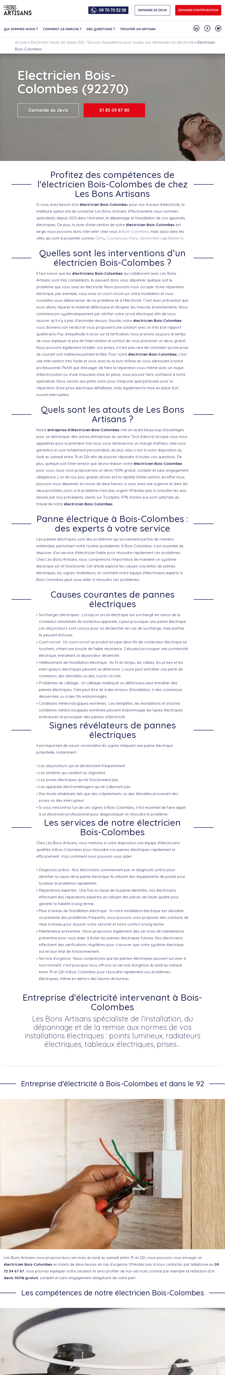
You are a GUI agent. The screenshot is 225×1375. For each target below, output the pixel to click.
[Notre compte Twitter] (218, 28)
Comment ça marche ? (62, 29)
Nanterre (175, 238)
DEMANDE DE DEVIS (152, 10)
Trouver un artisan (138, 29)
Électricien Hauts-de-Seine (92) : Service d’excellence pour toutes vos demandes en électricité (112, 42)
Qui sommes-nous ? (21, 29)
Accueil (21, 42)
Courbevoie (117, 238)
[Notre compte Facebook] (207, 28)
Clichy (100, 238)
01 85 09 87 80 (114, 110)
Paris (133, 238)
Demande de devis (48, 110)
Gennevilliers (150, 238)
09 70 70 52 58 (112, 10)
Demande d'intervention (198, 10)
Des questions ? (101, 29)
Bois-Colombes (135, 231)
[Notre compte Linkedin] (196, 28)
